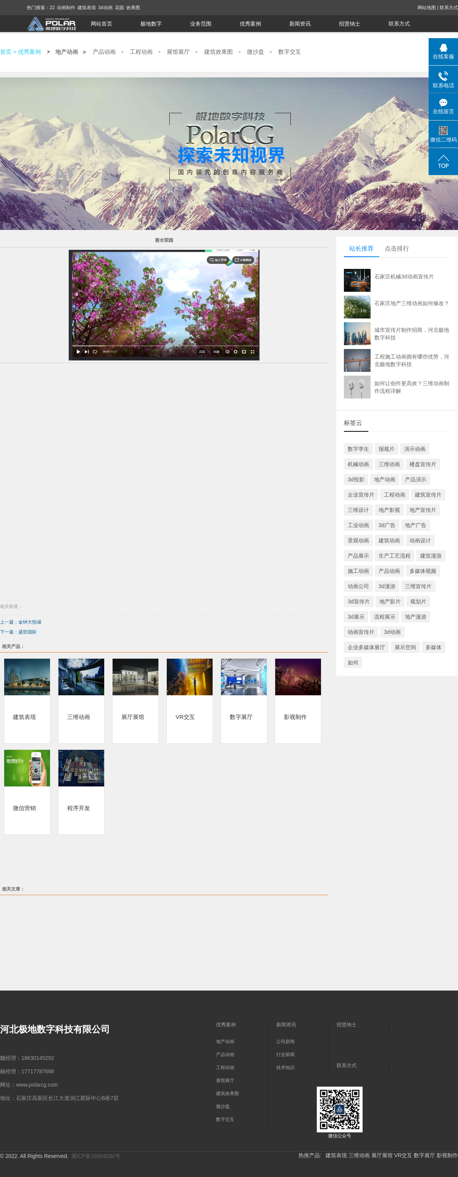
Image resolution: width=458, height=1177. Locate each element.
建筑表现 (86, 7)
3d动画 (105, 7)
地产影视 (389, 510)
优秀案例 (250, 24)
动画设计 (420, 540)
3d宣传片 (359, 601)
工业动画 (358, 525)
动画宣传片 (361, 632)
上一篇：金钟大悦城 (20, 622)
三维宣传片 (418, 586)
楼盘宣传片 (423, 464)
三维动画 (78, 717)
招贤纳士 (349, 24)
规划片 (418, 601)
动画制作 (66, 7)
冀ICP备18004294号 (95, 1156)
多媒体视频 (423, 571)
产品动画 (104, 52)
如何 (353, 662)
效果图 (133, 7)
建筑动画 (389, 540)
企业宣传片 (361, 495)
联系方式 (449, 7)
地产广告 (415, 525)
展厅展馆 (132, 717)
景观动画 (358, 540)
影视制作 (295, 717)
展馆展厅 (178, 52)
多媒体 (434, 647)
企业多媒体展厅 (366, 647)
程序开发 (78, 808)
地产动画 (66, 52)
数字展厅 (241, 717)
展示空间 (405, 647)
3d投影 (356, 479)
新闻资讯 (300, 24)
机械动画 (358, 464)
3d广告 (387, 525)
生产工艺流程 (395, 556)
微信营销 (24, 808)
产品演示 (415, 479)
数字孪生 (358, 449)
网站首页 (101, 24)
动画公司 (358, 586)
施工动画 (358, 571)
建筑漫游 (431, 556)
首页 (5, 51)
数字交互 (289, 52)
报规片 (387, 449)
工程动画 (141, 52)
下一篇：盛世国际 (18, 632)
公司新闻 (285, 1041)
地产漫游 (415, 617)
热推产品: (309, 1155)
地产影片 (390, 601)
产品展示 (358, 556)
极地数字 (151, 24)
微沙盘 (255, 52)
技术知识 (285, 1067)
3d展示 (356, 617)
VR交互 (185, 717)
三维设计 (358, 510)
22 (52, 7)
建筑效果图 (218, 52)
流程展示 (384, 617)
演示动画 (415, 449)
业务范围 (200, 24)
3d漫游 (387, 586)
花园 (119, 7)
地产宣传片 (423, 510)
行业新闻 (285, 1054)
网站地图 (427, 7)
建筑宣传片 (428, 495)
